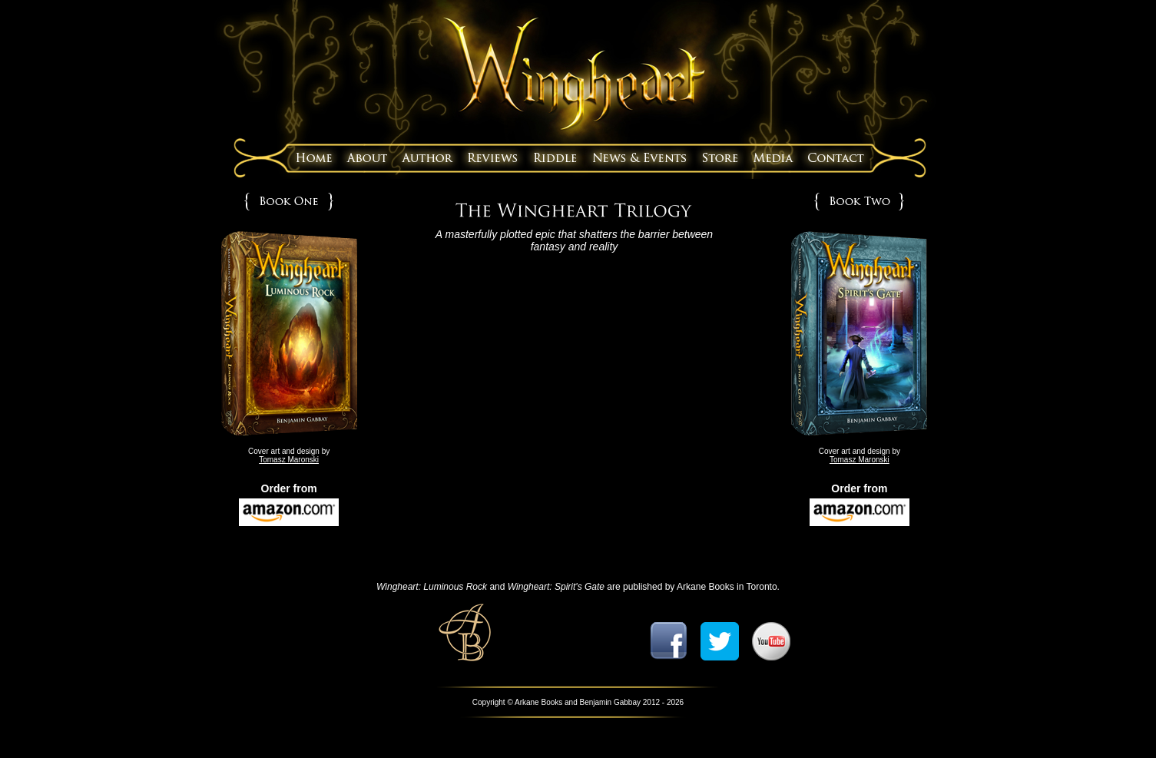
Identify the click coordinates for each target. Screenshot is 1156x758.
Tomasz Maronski (289, 459)
